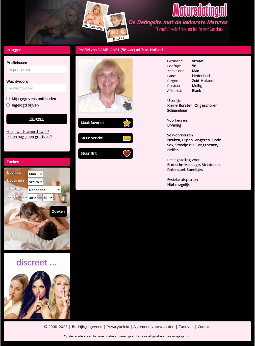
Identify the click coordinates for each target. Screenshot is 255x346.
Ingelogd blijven (24, 105)
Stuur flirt (89, 153)
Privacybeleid (117, 326)
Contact (204, 326)
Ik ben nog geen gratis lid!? (29, 136)
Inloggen (36, 118)
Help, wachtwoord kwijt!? (27, 131)
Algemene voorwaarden (153, 326)
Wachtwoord (16, 81)
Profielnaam (16, 62)
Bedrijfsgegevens (87, 326)
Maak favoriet (92, 122)
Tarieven (186, 326)
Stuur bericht (91, 137)
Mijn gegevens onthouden (33, 98)
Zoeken (58, 211)
